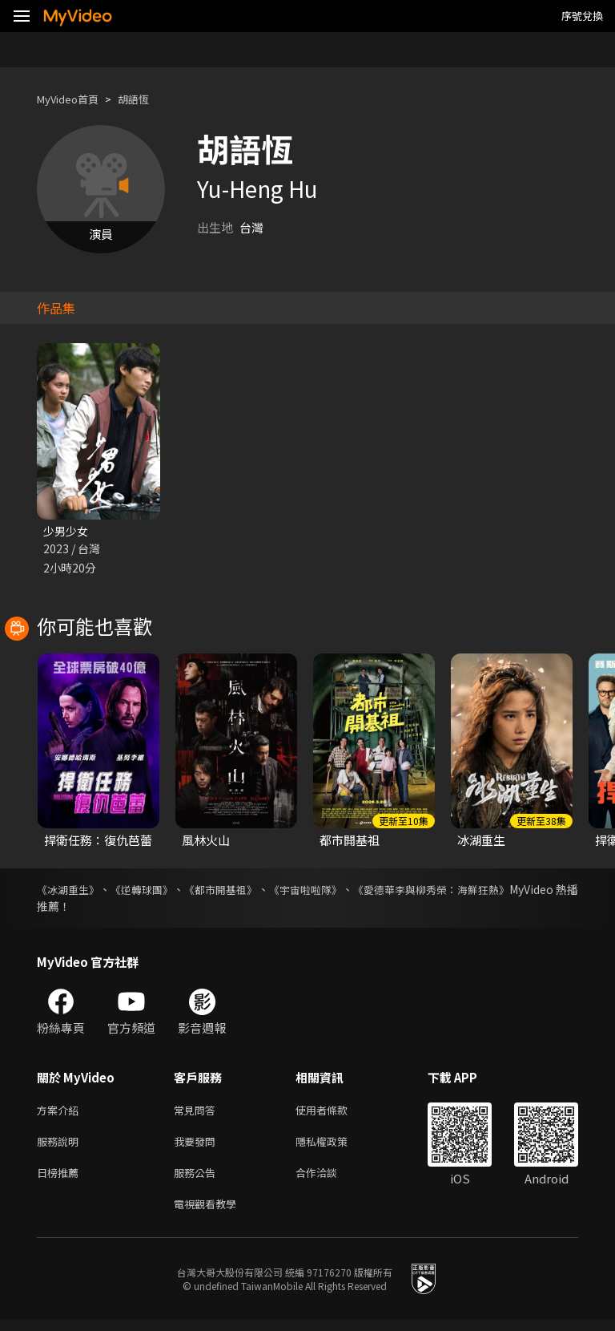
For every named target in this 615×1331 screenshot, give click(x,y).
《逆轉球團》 (158, 891)
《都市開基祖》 (251, 891)
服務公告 (198, 1179)
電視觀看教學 (210, 1213)
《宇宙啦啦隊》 (351, 891)
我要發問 (198, 1146)
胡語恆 (147, 99)
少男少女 (67, 531)
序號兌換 (582, 15)
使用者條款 (335, 1112)
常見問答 (198, 1112)
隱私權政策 (335, 1146)
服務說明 (61, 1146)
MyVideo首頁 (73, 99)
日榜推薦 (61, 1179)
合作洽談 (329, 1179)
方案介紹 (61, 1112)
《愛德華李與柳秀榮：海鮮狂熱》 (494, 891)
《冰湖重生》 (70, 891)
